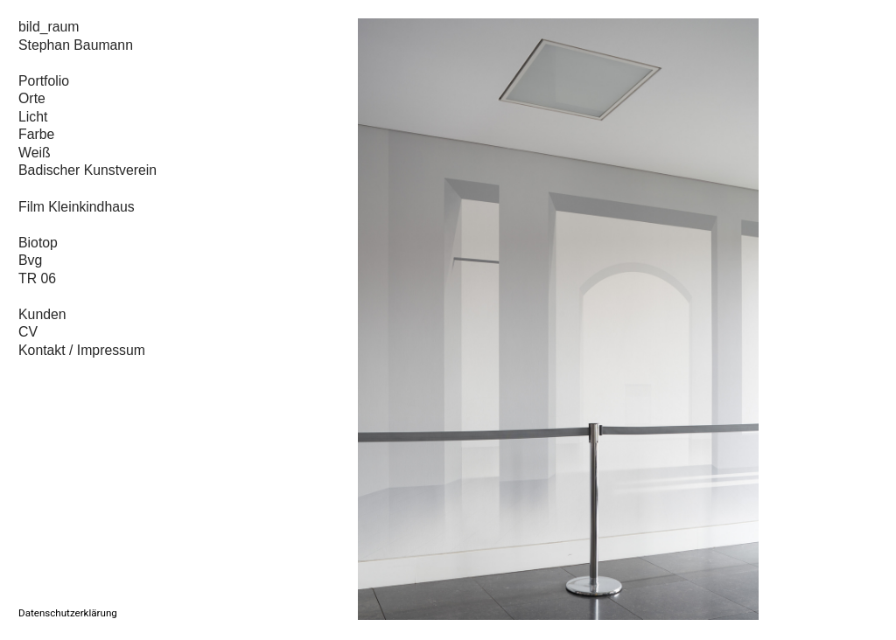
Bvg (30, 260)
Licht (32, 116)
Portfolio (43, 80)
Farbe (36, 134)
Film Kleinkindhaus (76, 206)
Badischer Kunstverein (87, 170)
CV (28, 331)
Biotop (38, 242)
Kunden (42, 314)
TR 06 (37, 278)
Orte (32, 98)
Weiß (34, 152)
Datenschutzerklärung (67, 613)
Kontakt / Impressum (83, 350)
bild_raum (48, 26)
